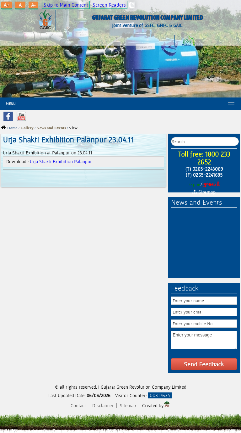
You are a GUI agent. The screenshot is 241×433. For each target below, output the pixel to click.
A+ (6, 5)
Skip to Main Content (66, 5)
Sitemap (128, 405)
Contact (79, 405)
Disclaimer (103, 405)
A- (33, 5)
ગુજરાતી (211, 184)
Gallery (27, 128)
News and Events (51, 128)
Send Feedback (204, 364)
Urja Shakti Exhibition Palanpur (61, 161)
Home (12, 128)
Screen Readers (109, 5)
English (194, 185)
